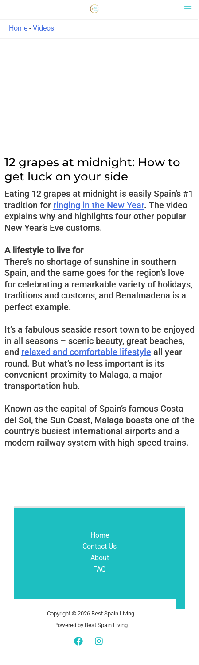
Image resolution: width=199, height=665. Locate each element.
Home (18, 28)
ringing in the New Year (98, 205)
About (99, 558)
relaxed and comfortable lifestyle (86, 352)
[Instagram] (98, 641)
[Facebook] (78, 641)
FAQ (99, 569)
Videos (43, 28)
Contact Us (99, 546)
